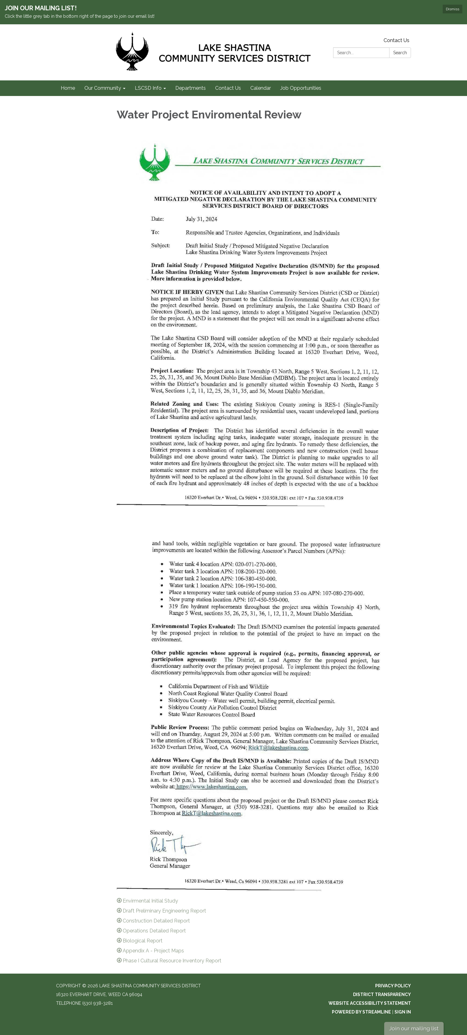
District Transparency (382, 994)
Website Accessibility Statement (369, 1003)
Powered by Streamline (361, 1011)
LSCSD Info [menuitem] (148, 88)
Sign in (402, 1011)
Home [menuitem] (68, 88)
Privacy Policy (393, 985)
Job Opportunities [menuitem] (300, 88)
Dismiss (452, 9)
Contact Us (396, 40)
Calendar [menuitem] (260, 88)
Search (400, 52)
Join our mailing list (414, 1028)
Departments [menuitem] (190, 88)
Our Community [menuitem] (102, 88)
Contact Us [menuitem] (228, 88)
